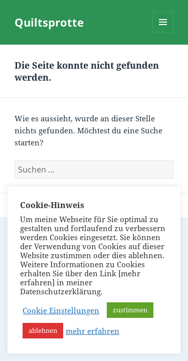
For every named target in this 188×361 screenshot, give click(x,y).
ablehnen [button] (43, 330)
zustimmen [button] (130, 309)
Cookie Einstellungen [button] (61, 310)
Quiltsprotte (49, 22)
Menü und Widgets (163, 32)
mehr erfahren (92, 330)
